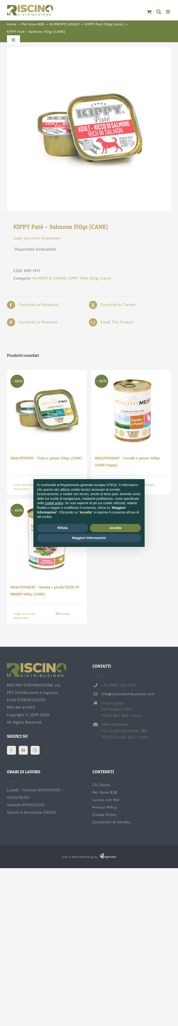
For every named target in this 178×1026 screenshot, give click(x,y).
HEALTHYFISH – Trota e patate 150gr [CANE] (46, 458)
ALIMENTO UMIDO (49, 278)
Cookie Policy (104, 814)
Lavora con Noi (105, 800)
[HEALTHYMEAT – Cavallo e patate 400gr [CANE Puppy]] (131, 410)
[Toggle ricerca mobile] (158, 11)
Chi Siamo (101, 785)
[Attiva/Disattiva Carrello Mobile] (149, 11)
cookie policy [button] (54, 503)
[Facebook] (11, 750)
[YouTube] (23, 750)
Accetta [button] (115, 528)
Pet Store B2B (104, 792)
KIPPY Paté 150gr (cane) (90, 278)
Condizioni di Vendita (111, 822)
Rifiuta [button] (62, 528)
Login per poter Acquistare (36, 238)
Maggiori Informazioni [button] (89, 538)
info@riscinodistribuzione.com (127, 694)
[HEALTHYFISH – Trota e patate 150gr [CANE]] (47, 410)
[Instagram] (35, 750)
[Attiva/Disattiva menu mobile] (168, 11)
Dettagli (64, 613)
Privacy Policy (104, 807)
